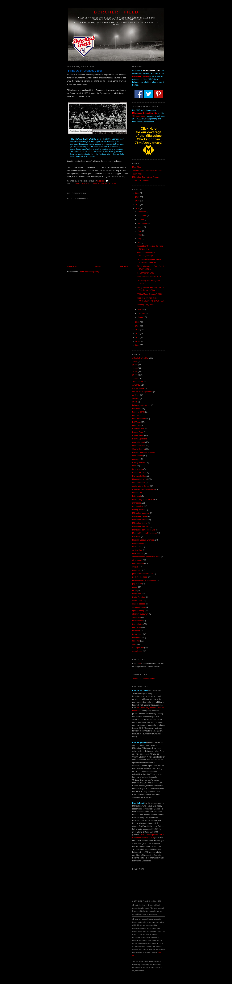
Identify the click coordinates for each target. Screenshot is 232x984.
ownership (136, 570)
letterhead (136, 496)
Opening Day (138, 553)
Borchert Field (116, 12)
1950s (134, 378)
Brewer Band (137, 432)
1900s (134, 361)
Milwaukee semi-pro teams (143, 530)
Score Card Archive (140, 180)
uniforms (136, 641)
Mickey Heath (138, 509)
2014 (137, 326)
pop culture (137, 584)
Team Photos (138, 174)
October (141, 219)
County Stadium (139, 462)
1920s (134, 368)
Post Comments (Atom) (89, 272)
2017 (137, 205)
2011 (137, 337)
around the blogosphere (142, 392)
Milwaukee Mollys (139, 523)
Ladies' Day (137, 493)
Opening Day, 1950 (145, 305)
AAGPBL (136, 385)
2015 (137, 322)
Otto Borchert (138, 563)
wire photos (137, 651)
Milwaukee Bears (139, 516)
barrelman (136, 408)
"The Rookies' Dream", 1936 (149, 277)
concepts (136, 459)
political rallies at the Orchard (144, 580)
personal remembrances (142, 573)
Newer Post (72, 266)
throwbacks (137, 634)
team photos (137, 624)
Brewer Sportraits (139, 439)
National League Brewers (143, 540)
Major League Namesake (143, 499)
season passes (138, 604)
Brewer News (138, 435)
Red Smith (136, 594)
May (140, 239)
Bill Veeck (136, 422)
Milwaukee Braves (140, 519)
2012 (137, 333)
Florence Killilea (139, 476)
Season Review (139, 607)
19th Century (137, 382)
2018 (137, 201)
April (140, 242)
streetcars (136, 617)
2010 (137, 341)
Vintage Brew (138, 648)
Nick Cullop (137, 546)
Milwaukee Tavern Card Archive (145, 177)
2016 (137, 208)
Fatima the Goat (139, 472)
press (134, 587)
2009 (137, 345)
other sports (137, 560)
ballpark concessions (141, 405)
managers (136, 503)
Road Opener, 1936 (145, 273)
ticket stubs (137, 637)
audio (134, 402)
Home (98, 266)
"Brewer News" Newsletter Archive (147, 170)
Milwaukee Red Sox (140, 526)
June (140, 235)
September (143, 223)
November (142, 215)
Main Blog (136, 167)
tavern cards (137, 621)
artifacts (135, 395)
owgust (135, 567)
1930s (77, 184)
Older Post (123, 266)
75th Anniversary (139, 116)
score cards (137, 600)
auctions (135, 398)
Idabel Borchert (138, 482)
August (141, 227)
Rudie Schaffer (138, 597)
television (136, 631)
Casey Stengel (138, 442)
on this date (137, 550)
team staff (136, 627)
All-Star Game (138, 388)
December (142, 212)
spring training (109, 184)
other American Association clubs (146, 557)
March (141, 309)
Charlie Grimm (138, 449)
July (140, 231)
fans (134, 466)
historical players (90, 184)
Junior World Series (140, 486)
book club (136, 425)
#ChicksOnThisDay (140, 358)
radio (134, 590)
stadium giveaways (140, 614)
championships (138, 445)
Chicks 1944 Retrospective (143, 452)
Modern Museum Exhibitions (144, 533)
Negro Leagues (138, 543)
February (142, 313)
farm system (137, 469)
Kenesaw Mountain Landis (143, 489)
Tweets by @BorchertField (143, 678)
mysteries (136, 536)
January (141, 317)
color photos (137, 456)
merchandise (137, 506)
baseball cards (138, 412)
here (139, 663)
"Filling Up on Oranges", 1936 (149, 294)
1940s (134, 375)
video (134, 644)
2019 (137, 197)
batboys (135, 415)
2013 (137, 330)
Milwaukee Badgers (140, 513)
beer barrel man (139, 419)
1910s (134, 365)
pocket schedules (139, 577)
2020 (137, 193)
